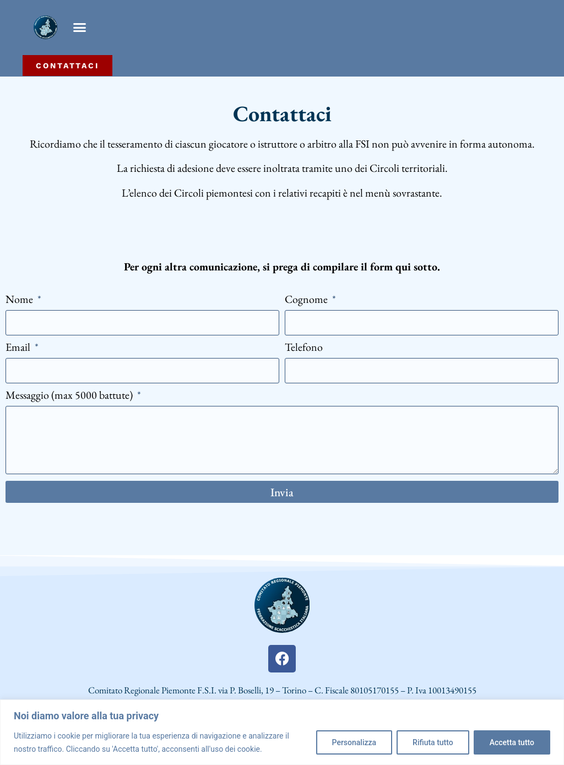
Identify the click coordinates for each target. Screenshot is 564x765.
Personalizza (354, 742)
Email (19, 347)
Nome (20, 300)
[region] (282, 732)
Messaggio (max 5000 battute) (70, 395)
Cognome (307, 300)
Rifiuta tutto (433, 742)
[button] (79, 27)
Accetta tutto (512, 742)
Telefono (304, 347)
